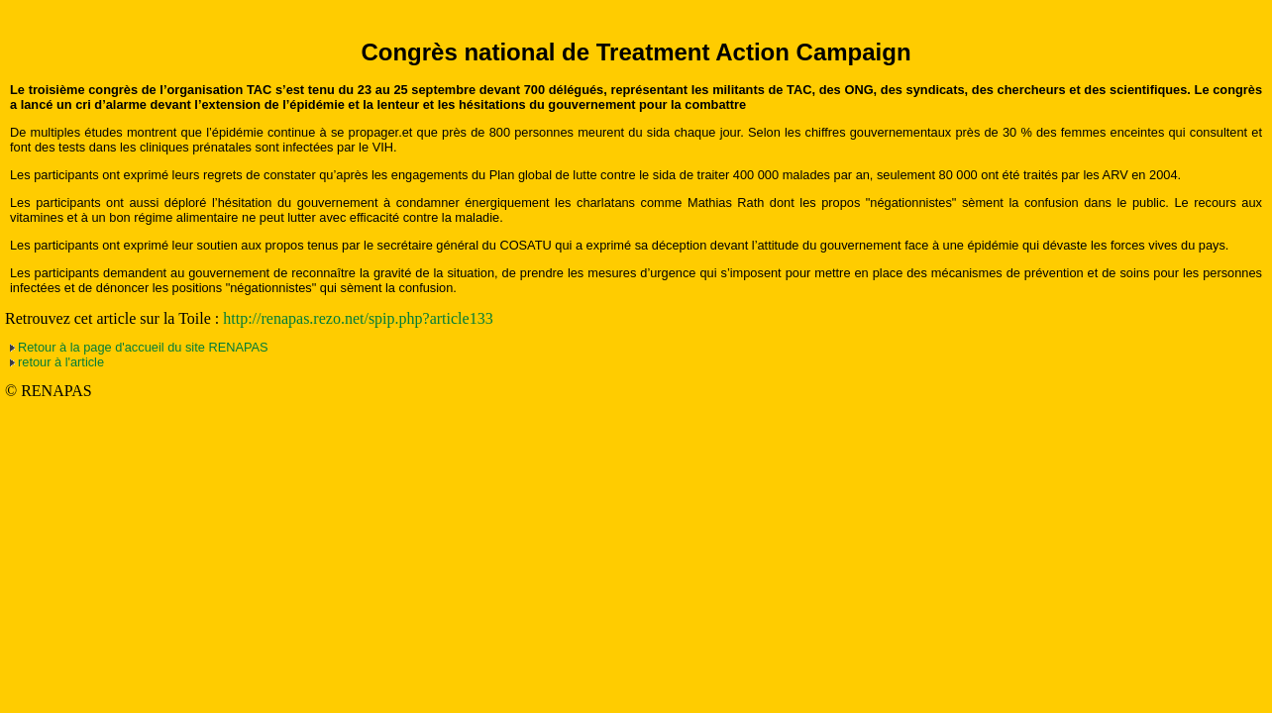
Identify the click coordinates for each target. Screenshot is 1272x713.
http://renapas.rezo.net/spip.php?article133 (357, 318)
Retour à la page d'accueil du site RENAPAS (143, 347)
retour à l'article (61, 362)
